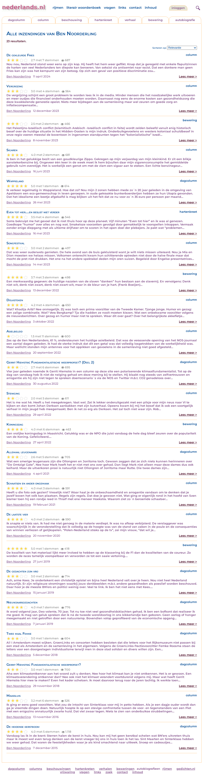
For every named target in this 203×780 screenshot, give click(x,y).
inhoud (151, 8)
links (122, 8)
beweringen (125, 768)
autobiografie (185, 20)
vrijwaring (67, 772)
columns (35, 768)
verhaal (130, 20)
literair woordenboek (83, 8)
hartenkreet (103, 20)
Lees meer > (188, 76)
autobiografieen (148, 768)
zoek (109, 772)
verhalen (105, 768)
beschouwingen (59, 768)
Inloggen (178, 8)
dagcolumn (16, 20)
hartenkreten (85, 768)
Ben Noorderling (18, 76)
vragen (109, 8)
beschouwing (72, 20)
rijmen (58, 8)
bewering (155, 20)
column (43, 20)
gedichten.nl (185, 768)
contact (135, 8)
